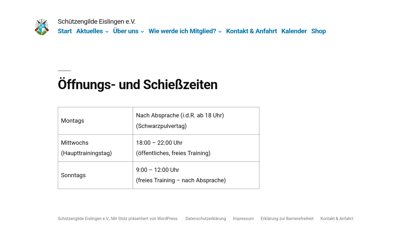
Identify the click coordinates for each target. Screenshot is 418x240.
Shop (318, 31)
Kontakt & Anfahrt (251, 31)
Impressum (243, 218)
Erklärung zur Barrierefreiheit (287, 218)
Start (65, 31)
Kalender (294, 31)
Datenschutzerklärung (206, 218)
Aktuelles (89, 31)
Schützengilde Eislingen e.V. (97, 21)
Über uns (125, 31)
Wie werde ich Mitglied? (182, 31)
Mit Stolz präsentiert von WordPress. (145, 218)
